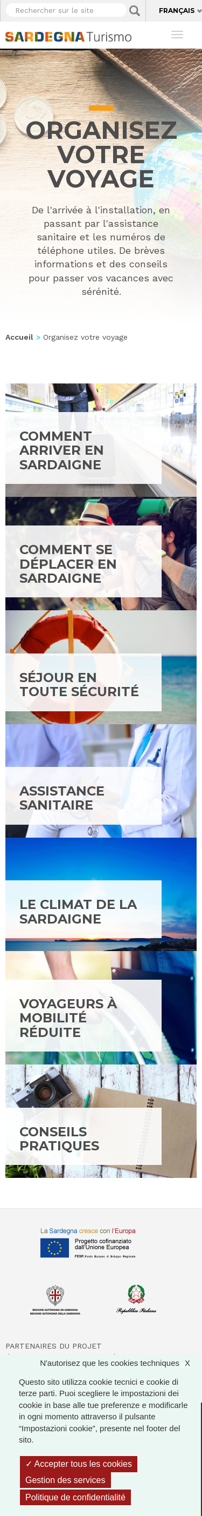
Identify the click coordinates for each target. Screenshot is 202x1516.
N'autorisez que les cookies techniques (120, 1363)
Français (176, 10)
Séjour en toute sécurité (79, 684)
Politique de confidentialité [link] (75, 1497)
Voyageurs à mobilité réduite (68, 1018)
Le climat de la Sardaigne (78, 911)
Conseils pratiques (59, 1139)
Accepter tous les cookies (78, 1463)
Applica (134, 10)
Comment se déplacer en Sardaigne (68, 564)
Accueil (19, 337)
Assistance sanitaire (62, 798)
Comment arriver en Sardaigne (61, 450)
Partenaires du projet (53, 1346)
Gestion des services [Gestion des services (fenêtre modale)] (65, 1480)
